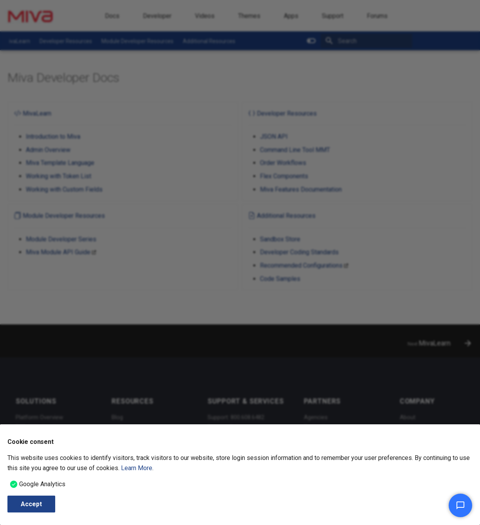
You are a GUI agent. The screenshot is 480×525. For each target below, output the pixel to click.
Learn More (136, 468)
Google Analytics (42, 484)
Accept (31, 504)
